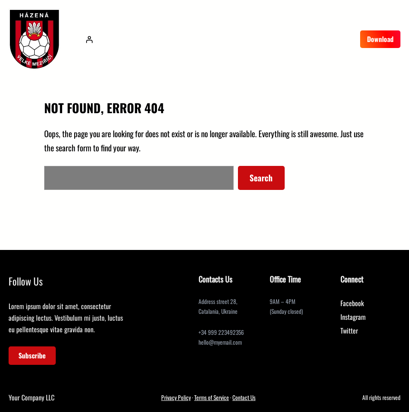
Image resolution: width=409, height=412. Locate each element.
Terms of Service (211, 397)
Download (380, 39)
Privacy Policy (176, 397)
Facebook (352, 303)
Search (261, 177)
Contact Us (244, 397)
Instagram (353, 317)
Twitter (349, 330)
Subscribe (32, 355)
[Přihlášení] (89, 39)
